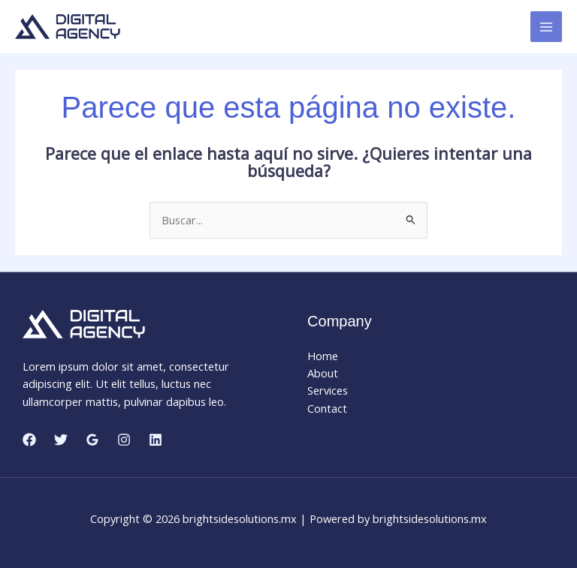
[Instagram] (124, 439)
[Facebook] (29, 439)
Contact (327, 408)
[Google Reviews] (92, 439)
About (322, 372)
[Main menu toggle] (546, 27)
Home (322, 355)
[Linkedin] (155, 439)
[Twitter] (61, 439)
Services (327, 390)
